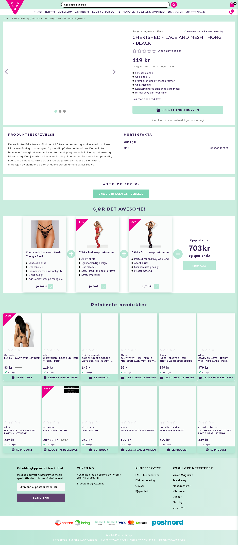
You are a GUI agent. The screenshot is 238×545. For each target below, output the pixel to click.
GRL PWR (179, 507)
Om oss (139, 485)
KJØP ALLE (199, 265)
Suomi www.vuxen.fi (113, 539)
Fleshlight (178, 502)
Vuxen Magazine (183, 475)
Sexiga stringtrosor (74, 18)
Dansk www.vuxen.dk (172, 539)
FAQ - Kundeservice (147, 475)
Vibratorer (179, 491)
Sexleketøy (179, 480)
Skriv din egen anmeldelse (121, 193)
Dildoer (177, 496)
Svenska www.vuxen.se (83, 539)
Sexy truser (55, 18)
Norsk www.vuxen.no (142, 539)
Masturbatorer (181, 485)
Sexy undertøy (39, 18)
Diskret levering (145, 480)
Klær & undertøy (20, 18)
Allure (160, 31)
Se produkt (21, 377)
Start (7, 18)
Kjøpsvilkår (142, 491)
